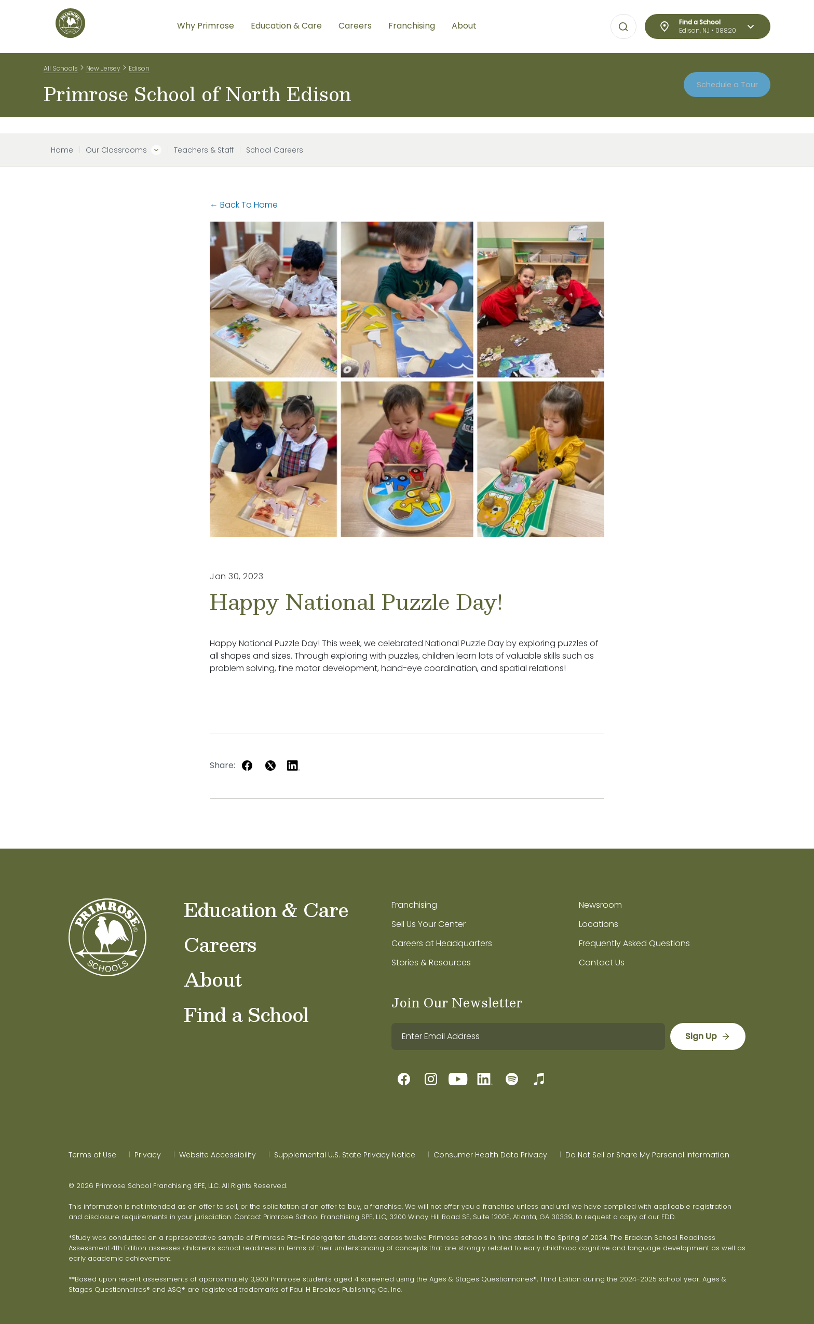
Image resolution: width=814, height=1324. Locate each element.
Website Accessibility (217, 1155)
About (212, 978)
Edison (139, 71)
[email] (527, 1036)
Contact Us (602, 962)
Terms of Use (92, 1155)
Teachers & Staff (204, 150)
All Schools (61, 71)
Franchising (414, 905)
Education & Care (266, 909)
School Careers (274, 150)
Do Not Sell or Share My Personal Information (647, 1155)
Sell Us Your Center (428, 924)
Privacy (147, 1155)
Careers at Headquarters (441, 943)
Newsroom (600, 905)
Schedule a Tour (721, 93)
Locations (598, 924)
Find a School (246, 1014)
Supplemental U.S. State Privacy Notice (344, 1155)
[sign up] (707, 1036)
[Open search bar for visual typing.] (623, 27)
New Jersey (103, 71)
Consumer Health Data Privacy (490, 1155)
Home (62, 150)
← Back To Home (244, 205)
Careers (220, 944)
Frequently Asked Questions (634, 943)
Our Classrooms (116, 150)
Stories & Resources (431, 962)
